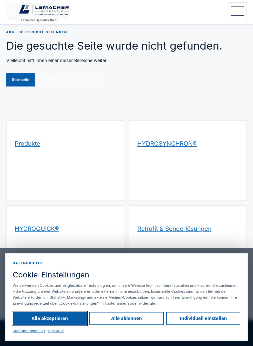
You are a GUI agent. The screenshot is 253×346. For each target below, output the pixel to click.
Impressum (56, 331)
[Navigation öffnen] (237, 12)
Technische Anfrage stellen (68, 79)
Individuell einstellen (203, 318)
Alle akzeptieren (50, 318)
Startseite (20, 79)
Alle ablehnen (126, 318)
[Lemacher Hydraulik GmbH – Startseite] (45, 12)
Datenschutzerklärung (29, 331)
